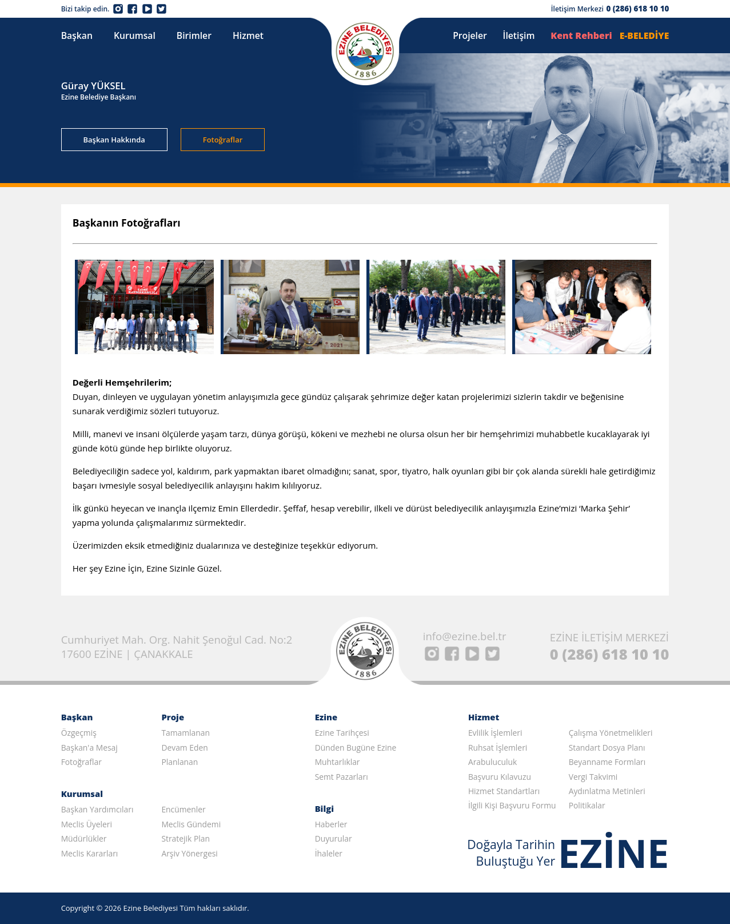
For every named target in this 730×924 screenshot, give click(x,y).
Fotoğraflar (222, 139)
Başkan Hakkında (114, 139)
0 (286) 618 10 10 (637, 8)
